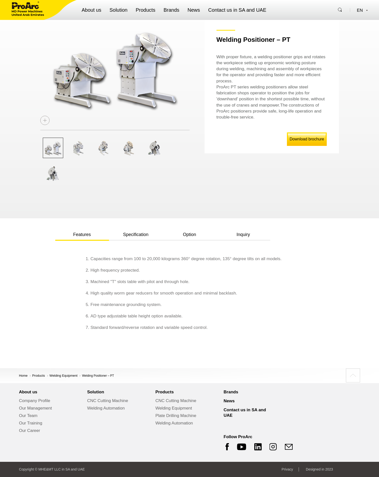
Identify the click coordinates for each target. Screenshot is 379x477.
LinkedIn (258, 447)
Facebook (226, 447)
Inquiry (243, 234)
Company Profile (34, 400)
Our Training (30, 423)
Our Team (28, 415)
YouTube (242, 447)
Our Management (35, 408)
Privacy (287, 469)
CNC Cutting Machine (107, 400)
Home (23, 375)
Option (189, 234)
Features (82, 234)
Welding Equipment (64, 375)
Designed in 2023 (319, 469)
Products (145, 10)
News (194, 10)
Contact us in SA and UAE (237, 10)
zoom (45, 120)
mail (289, 447)
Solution (118, 10)
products (38, 375)
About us (91, 10)
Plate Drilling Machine (175, 415)
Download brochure (307, 139)
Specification (135, 234)
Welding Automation (106, 408)
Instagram (273, 447)
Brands (171, 10)
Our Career (29, 430)
